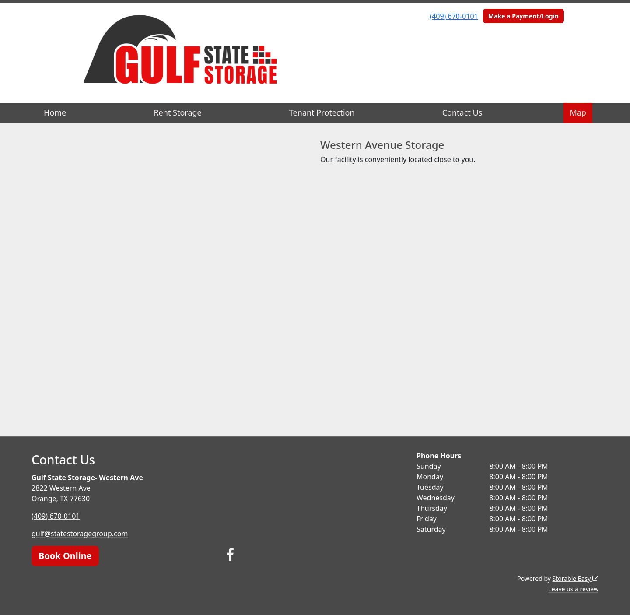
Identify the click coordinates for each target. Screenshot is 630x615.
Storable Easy (575, 578)
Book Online (65, 556)
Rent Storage (177, 112)
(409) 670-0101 (454, 16)
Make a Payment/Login (523, 16)
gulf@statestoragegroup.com (80, 533)
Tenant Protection (322, 112)
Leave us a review (573, 589)
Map (578, 112)
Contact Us (462, 112)
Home (55, 112)
